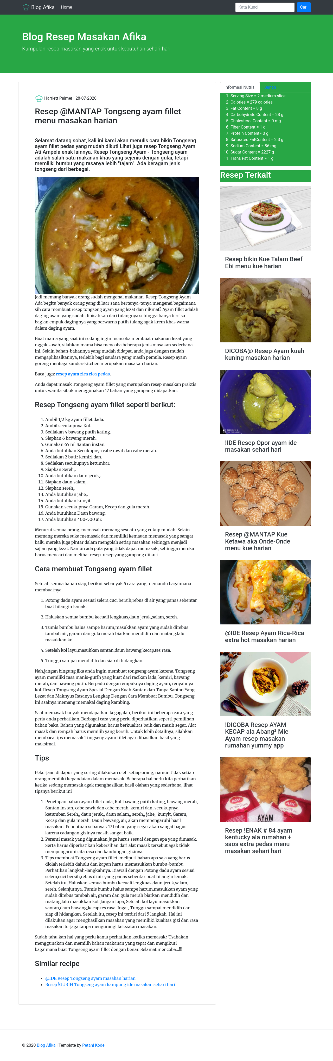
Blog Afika (38, 7)
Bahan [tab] (270, 87)
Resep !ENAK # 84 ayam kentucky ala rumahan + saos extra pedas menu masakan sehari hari (258, 841)
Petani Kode (93, 1045)
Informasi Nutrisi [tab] (240, 87)
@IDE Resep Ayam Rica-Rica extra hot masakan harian (264, 636)
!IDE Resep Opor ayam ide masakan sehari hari (261, 446)
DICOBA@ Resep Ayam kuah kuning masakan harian (264, 354)
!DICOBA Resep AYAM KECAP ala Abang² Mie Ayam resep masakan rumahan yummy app (257, 735)
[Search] (265, 7)
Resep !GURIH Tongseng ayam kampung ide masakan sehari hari (110, 984)
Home (67, 7)
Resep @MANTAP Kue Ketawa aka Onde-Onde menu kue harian (257, 541)
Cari (304, 7)
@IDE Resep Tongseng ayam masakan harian (90, 978)
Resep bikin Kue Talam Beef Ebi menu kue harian (264, 262)
